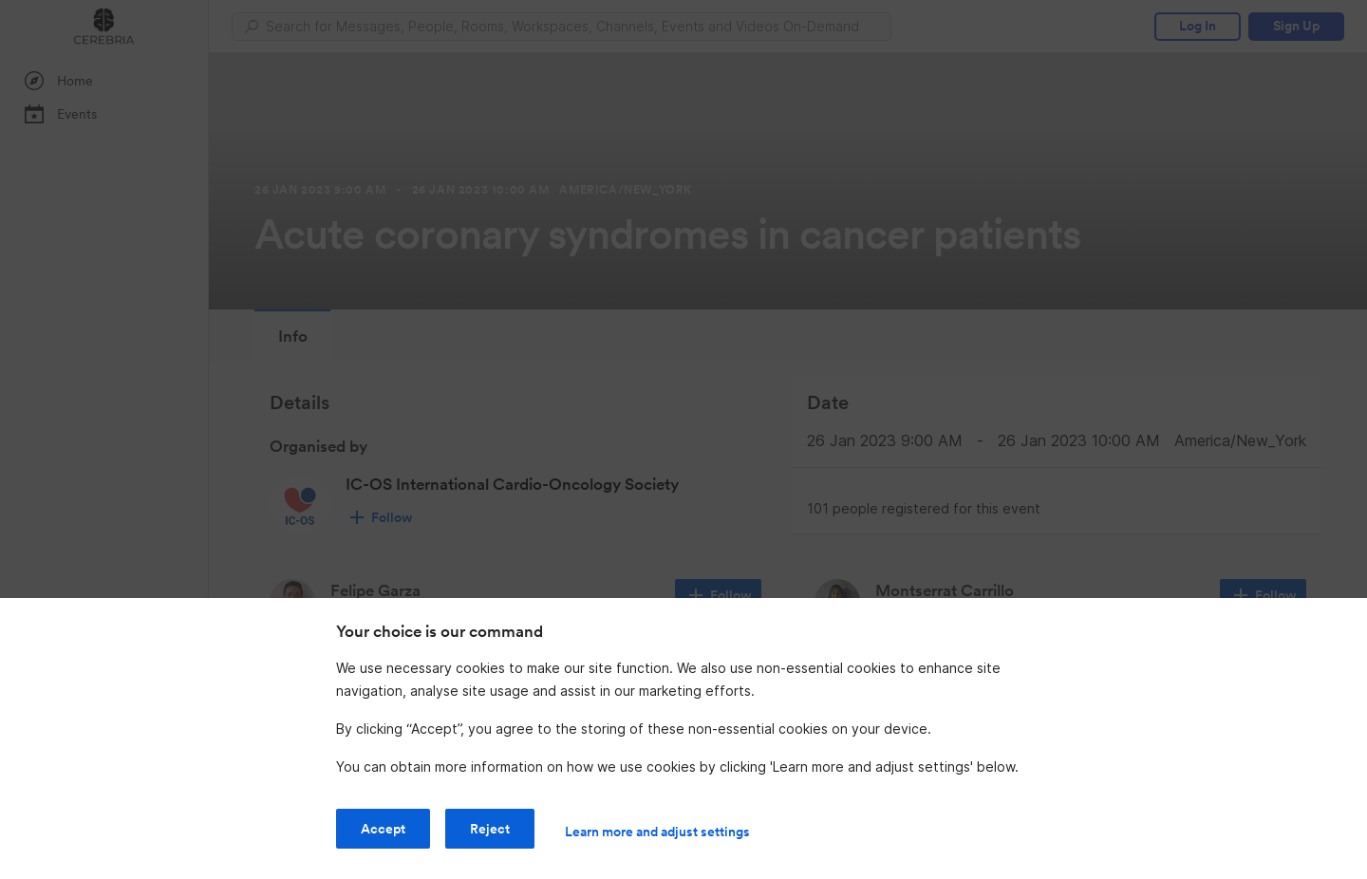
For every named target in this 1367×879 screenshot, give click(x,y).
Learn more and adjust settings (657, 831)
